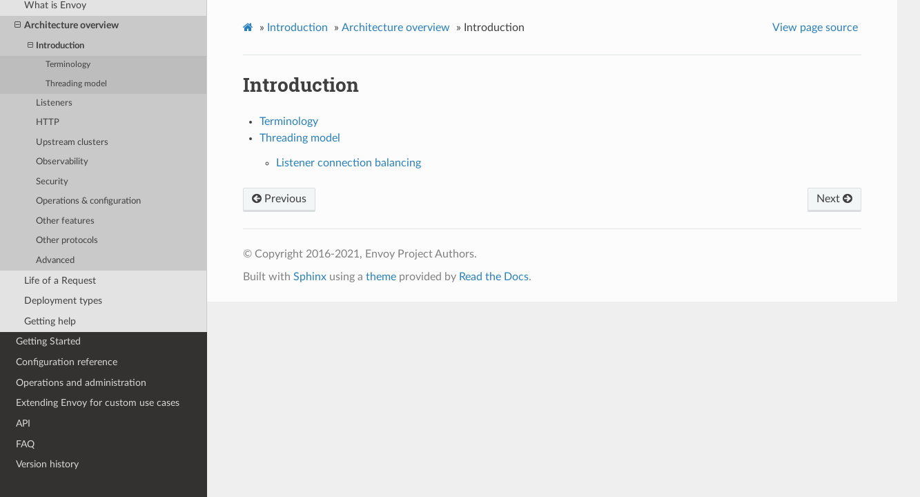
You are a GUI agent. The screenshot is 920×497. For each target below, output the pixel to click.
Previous (279, 198)
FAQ (25, 444)
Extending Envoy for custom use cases (97, 403)
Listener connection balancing (348, 162)
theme (381, 276)
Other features (65, 221)
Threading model (76, 84)
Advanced (55, 260)
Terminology (68, 64)
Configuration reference (66, 362)
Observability (62, 161)
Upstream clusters (72, 142)
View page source (815, 27)
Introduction (56, 46)
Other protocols (67, 240)
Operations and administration (81, 383)
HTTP (47, 122)
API (23, 423)
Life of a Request (60, 280)
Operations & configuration (88, 201)
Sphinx (309, 276)
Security (52, 181)
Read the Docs (494, 276)
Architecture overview (66, 25)
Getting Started (48, 341)
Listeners (54, 103)
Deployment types (63, 300)
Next (834, 198)
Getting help (50, 321)
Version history (47, 464)
